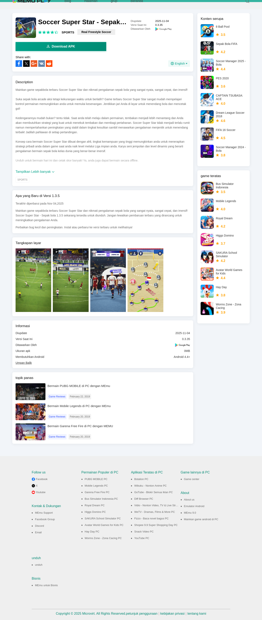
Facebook (41, 479)
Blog (67, 4)
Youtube (40, 492)
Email (38, 532)
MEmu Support (44, 512)
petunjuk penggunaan (141, 613)
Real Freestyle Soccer (96, 32)
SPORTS (68, 32)
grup (114, 4)
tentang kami (196, 613)
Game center (191, 479)
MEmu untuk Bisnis (46, 585)
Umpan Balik (24, 362)
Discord (39, 525)
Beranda (137, 4)
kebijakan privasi (172, 613)
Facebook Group (45, 519)
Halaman (90, 4)
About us (189, 499)
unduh (38, 564)
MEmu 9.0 (190, 512)
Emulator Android (194, 506)
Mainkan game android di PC (201, 519)
